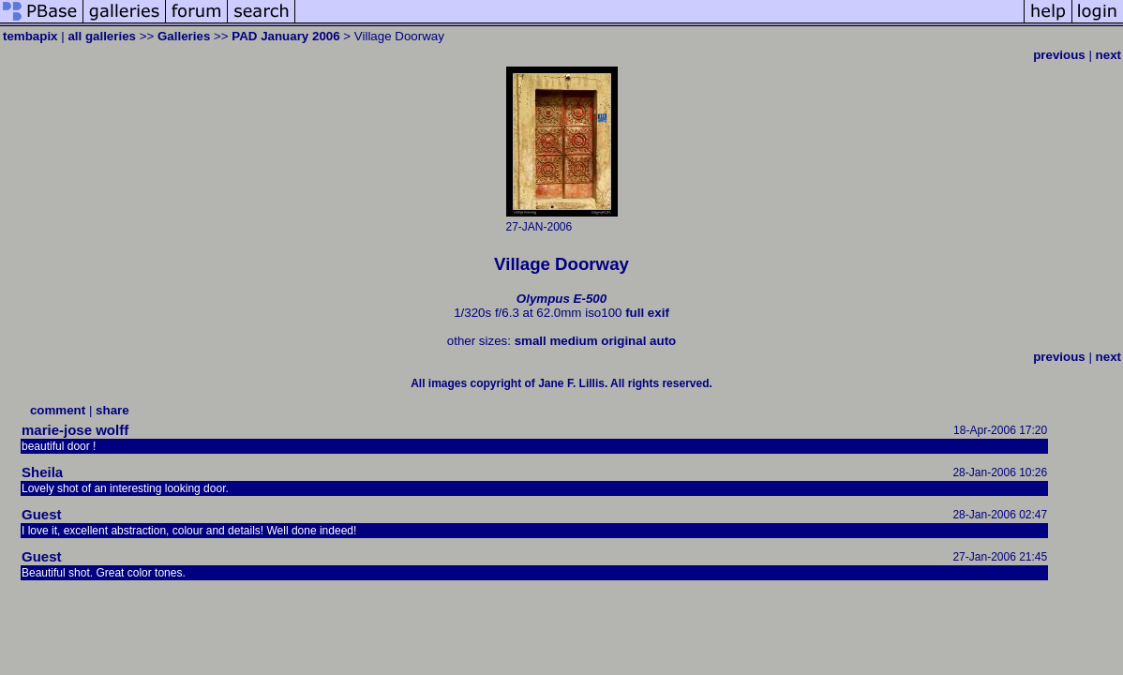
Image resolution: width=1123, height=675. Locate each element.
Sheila (42, 472)
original (623, 341)
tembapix (30, 36)
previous (1059, 55)
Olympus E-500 (561, 299)
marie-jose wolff (75, 430)
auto (663, 341)
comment (57, 410)
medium (573, 341)
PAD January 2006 (285, 36)
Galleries (183, 36)
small (531, 341)
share (112, 410)
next (1108, 55)
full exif (647, 313)
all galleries (101, 36)
